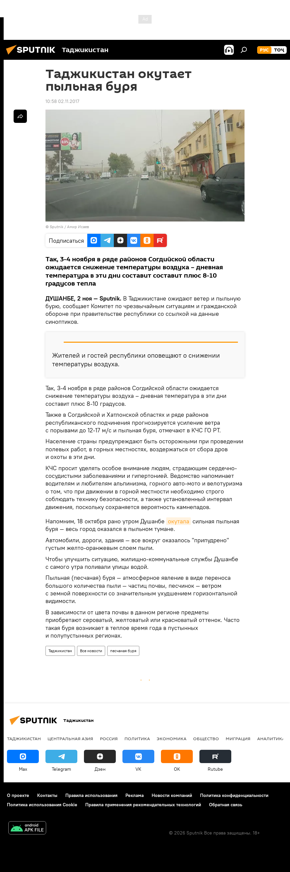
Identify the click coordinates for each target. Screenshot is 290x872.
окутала (178, 521)
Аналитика (271, 738)
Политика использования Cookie (42, 805)
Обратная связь (225, 805)
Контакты (47, 795)
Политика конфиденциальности (234, 795)
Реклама (134, 795)
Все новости (91, 650)
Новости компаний (172, 795)
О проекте (18, 795)
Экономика (171, 738)
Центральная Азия (70, 738)
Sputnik (57, 226)
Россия (109, 738)
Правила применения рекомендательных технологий (143, 805)
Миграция (238, 738)
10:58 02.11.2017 (62, 101)
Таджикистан (60, 650)
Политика (137, 738)
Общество (206, 738)
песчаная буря (123, 650)
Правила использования (91, 795)
